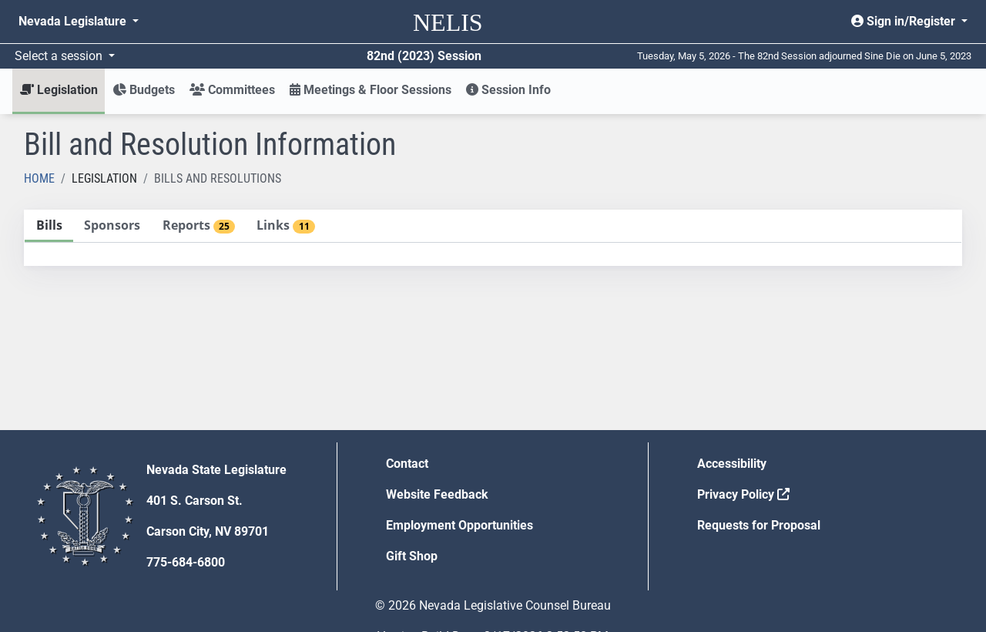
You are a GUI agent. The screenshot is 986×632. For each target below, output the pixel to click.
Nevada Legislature (73, 21)
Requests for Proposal (758, 525)
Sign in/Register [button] (904, 21)
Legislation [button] (59, 89)
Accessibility (731, 463)
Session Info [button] (508, 89)
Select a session (60, 56)
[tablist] (493, 238)
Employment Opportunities (459, 525)
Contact (407, 463)
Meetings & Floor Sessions (370, 89)
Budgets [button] (143, 89)
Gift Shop (412, 556)
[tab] (49, 226)
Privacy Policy (743, 494)
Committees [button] (232, 89)
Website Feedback (437, 494)
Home (39, 178)
